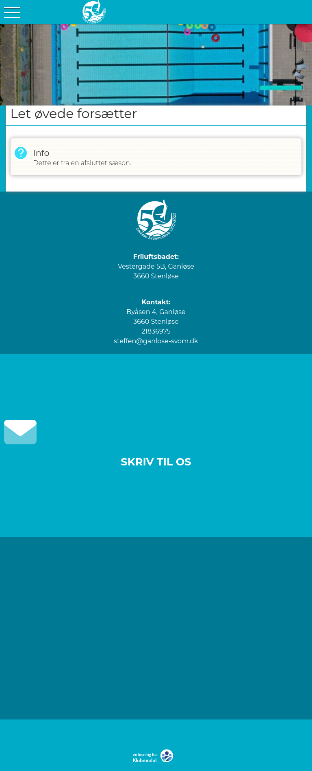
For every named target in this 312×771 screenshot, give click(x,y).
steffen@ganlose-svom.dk (156, 341)
